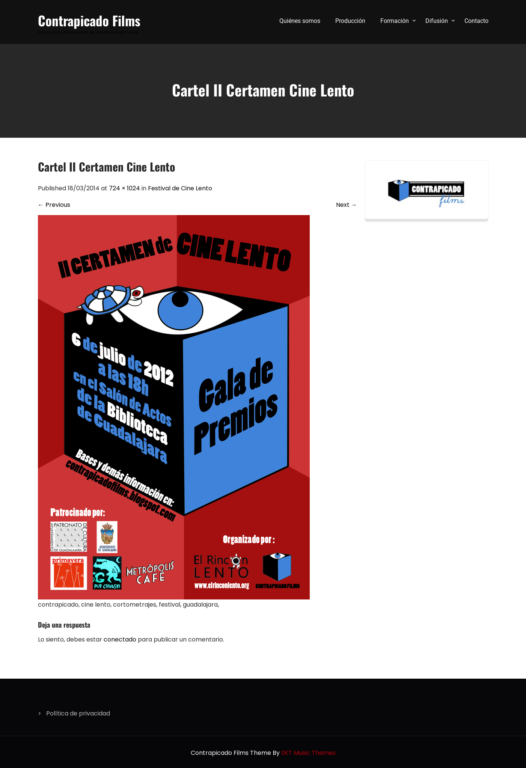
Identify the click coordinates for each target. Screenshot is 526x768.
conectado (120, 639)
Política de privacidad (78, 713)
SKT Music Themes (308, 752)
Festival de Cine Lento (180, 188)
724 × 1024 (124, 188)
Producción (350, 20)
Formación (394, 20)
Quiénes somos (299, 20)
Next (346, 204)
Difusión (436, 20)
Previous (54, 204)
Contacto (476, 20)
